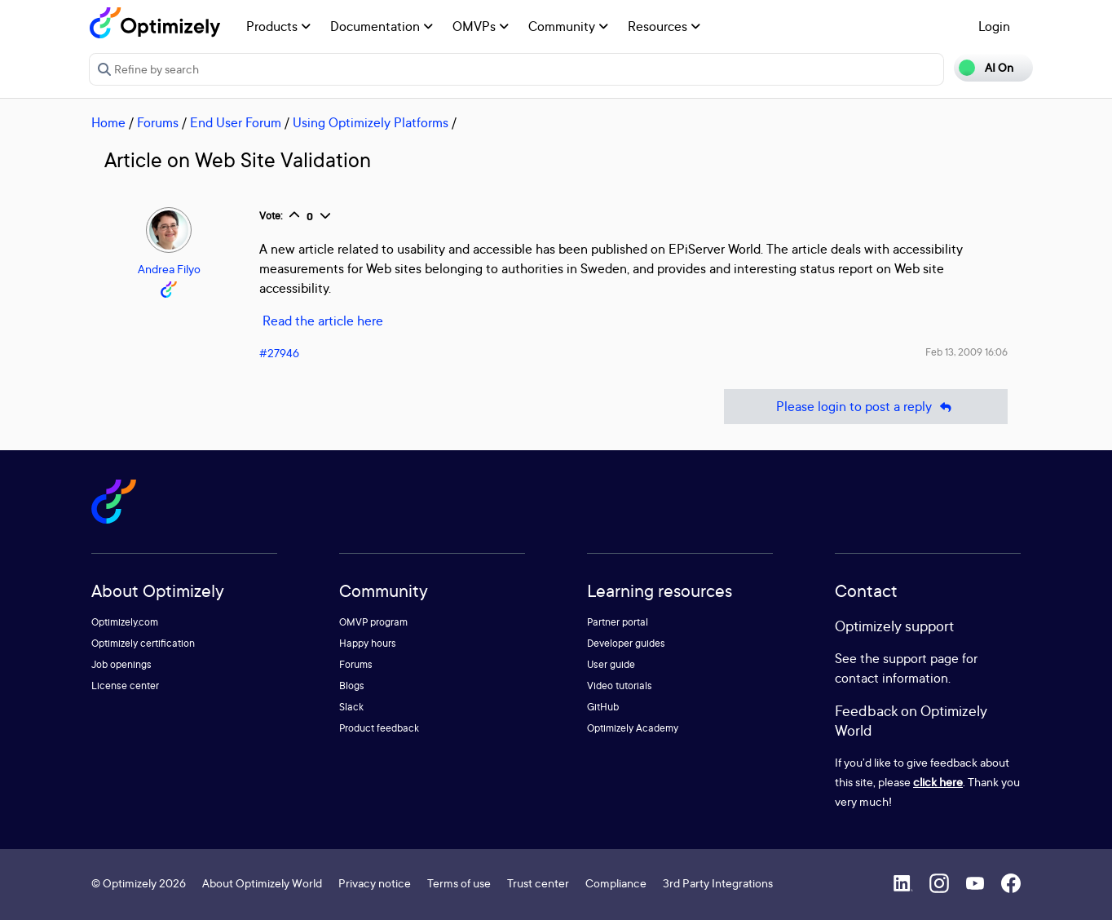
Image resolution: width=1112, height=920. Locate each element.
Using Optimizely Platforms (370, 122)
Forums (158, 122)
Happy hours (367, 643)
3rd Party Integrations (718, 883)
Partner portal (617, 622)
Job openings (121, 664)
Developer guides (626, 643)
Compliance (615, 883)
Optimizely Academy (632, 728)
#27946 (279, 352)
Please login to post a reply (865, 406)
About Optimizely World (262, 883)
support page (921, 658)
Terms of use (459, 883)
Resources (664, 26)
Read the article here (323, 321)
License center (125, 685)
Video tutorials (619, 685)
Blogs (351, 685)
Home (108, 122)
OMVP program (373, 622)
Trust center (538, 883)
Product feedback (379, 728)
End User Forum (235, 122)
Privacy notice (374, 883)
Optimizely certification (143, 643)
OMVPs (480, 26)
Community (568, 26)
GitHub (603, 707)
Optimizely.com (124, 622)
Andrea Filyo (169, 268)
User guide (611, 664)
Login (994, 26)
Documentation (381, 26)
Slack (351, 707)
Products (278, 26)
